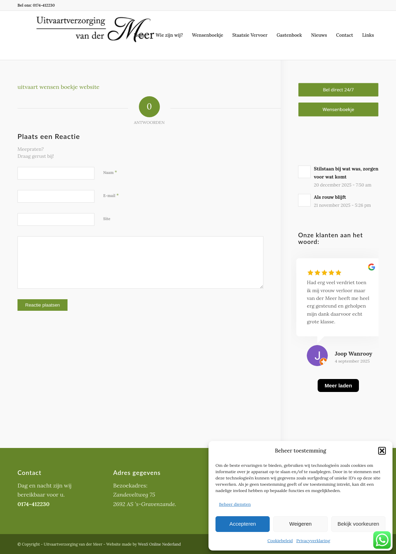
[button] (382, 450)
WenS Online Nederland (159, 544)
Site (107, 218)
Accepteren (242, 524)
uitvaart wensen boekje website (58, 86)
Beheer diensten (235, 504)
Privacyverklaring (313, 540)
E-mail (111, 195)
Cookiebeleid (280, 540)
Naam (110, 172)
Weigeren (300, 524)
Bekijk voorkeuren (358, 524)
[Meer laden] (338, 394)
